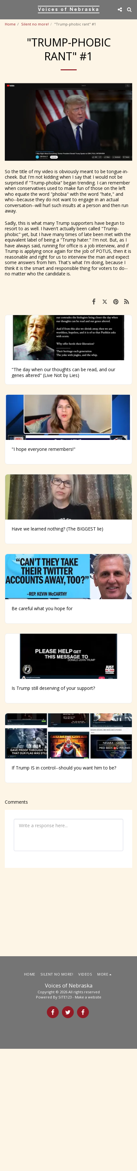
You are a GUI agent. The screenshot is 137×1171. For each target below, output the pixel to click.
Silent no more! (35, 24)
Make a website (88, 1119)
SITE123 (65, 1119)
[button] (7, 9)
